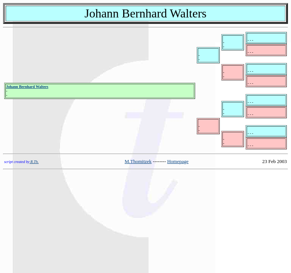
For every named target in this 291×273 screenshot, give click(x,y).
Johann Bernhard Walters (27, 87)
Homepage (177, 161)
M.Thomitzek (138, 161)
